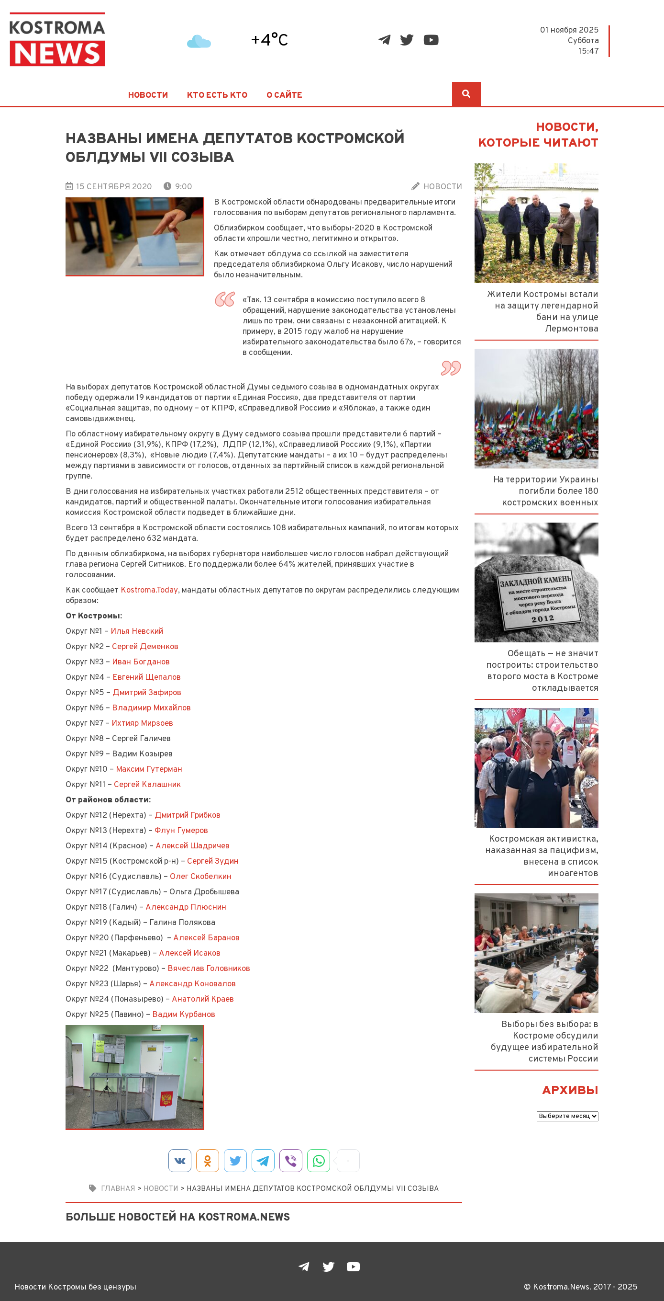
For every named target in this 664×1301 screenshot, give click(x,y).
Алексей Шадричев (192, 846)
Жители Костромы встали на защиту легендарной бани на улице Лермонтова (542, 312)
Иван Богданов (141, 662)
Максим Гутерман (149, 770)
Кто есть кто (217, 96)
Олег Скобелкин (201, 877)
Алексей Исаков (190, 953)
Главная (118, 1189)
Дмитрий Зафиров (146, 693)
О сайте (284, 96)
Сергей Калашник (147, 785)
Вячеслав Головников (208, 969)
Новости (148, 96)
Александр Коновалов (192, 984)
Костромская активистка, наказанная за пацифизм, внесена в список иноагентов (541, 856)
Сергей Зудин (213, 861)
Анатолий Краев (203, 999)
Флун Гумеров (181, 831)
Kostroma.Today (149, 590)
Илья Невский (137, 632)
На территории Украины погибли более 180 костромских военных (545, 491)
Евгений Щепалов (146, 678)
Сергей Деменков (145, 647)
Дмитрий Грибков (188, 815)
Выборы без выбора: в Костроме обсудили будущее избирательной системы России (544, 1042)
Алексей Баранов (206, 938)
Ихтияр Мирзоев (142, 724)
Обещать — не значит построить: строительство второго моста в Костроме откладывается (542, 671)
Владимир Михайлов (151, 708)
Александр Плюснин (185, 907)
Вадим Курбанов (183, 1015)
